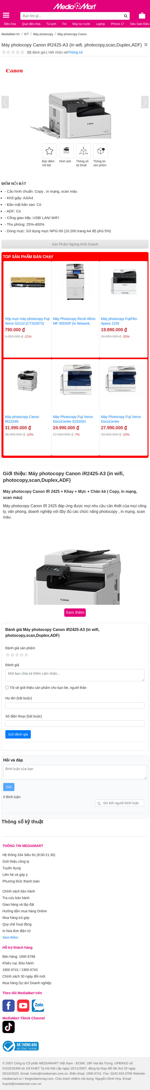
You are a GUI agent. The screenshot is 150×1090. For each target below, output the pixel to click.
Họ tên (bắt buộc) (18, 698)
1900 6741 (10, 970)
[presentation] (5, 102)
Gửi (9, 787)
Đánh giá (12, 665)
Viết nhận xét (58, 52)
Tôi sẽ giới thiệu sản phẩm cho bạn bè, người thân (48, 688)
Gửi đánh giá (18, 734)
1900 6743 (29, 970)
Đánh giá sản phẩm (20, 648)
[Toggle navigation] (6, 15)
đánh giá (38, 52)
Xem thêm (10, 937)
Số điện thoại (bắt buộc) (23, 716)
